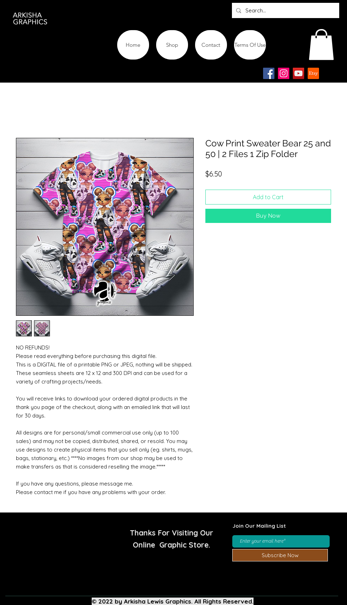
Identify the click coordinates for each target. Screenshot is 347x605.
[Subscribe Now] (280, 555)
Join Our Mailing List (259, 525)
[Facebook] (268, 73)
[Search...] (284, 10)
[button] (321, 44)
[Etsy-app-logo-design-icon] (313, 73)
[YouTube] (298, 73)
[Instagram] (283, 73)
